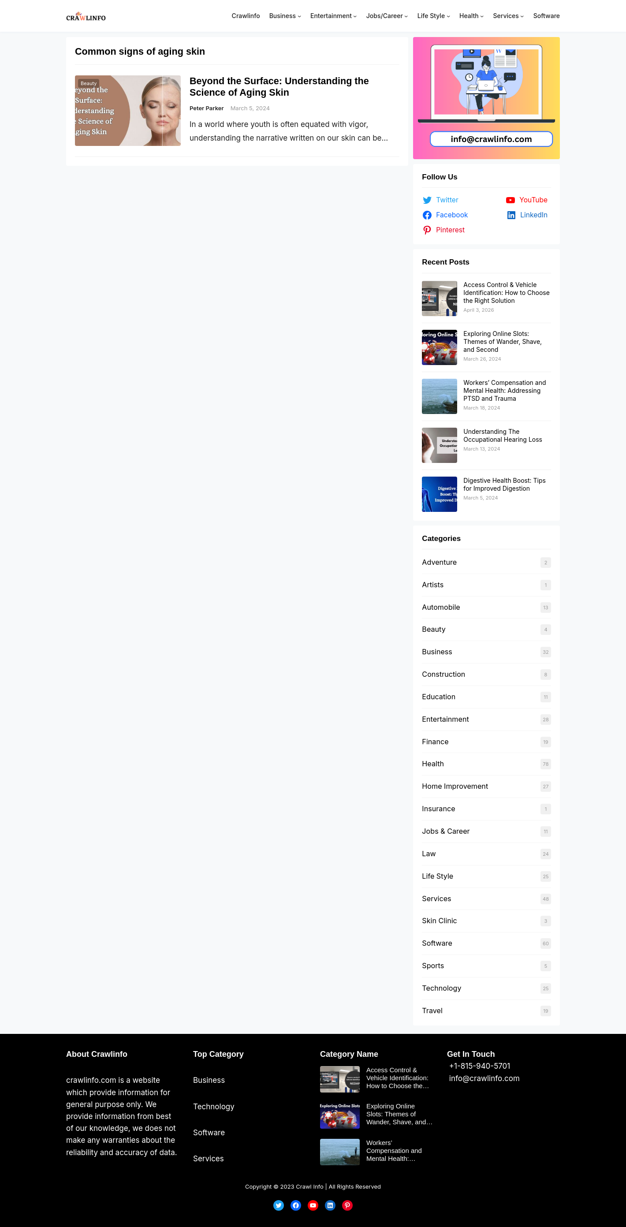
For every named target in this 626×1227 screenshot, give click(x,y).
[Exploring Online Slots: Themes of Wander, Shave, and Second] (439, 347)
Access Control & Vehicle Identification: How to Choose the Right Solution (506, 292)
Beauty (89, 83)
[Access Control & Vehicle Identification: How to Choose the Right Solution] (439, 298)
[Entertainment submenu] (355, 16)
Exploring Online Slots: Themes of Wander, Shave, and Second (502, 341)
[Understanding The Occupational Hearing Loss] (439, 445)
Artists (432, 584)
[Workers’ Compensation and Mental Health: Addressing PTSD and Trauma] (439, 396)
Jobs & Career (446, 831)
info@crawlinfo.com (483, 1078)
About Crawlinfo (96, 1054)
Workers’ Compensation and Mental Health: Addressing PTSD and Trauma (504, 390)
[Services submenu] (522, 16)
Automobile (441, 607)
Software (437, 943)
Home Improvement (455, 786)
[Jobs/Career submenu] (406, 16)
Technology (441, 988)
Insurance (438, 808)
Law (429, 853)
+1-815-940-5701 (478, 1066)
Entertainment (445, 719)
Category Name (349, 1054)
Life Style (437, 876)
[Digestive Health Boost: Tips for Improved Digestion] (439, 494)
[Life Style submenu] (448, 16)
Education (438, 696)
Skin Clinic (439, 920)
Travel (432, 1010)
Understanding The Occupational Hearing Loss (502, 435)
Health (433, 763)
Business (437, 651)
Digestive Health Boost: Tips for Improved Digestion (504, 484)
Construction (443, 674)
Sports (433, 965)
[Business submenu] (299, 16)
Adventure (439, 562)
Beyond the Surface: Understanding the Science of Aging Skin (279, 86)
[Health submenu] (482, 16)
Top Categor (216, 1054)
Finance (435, 741)
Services (436, 898)
